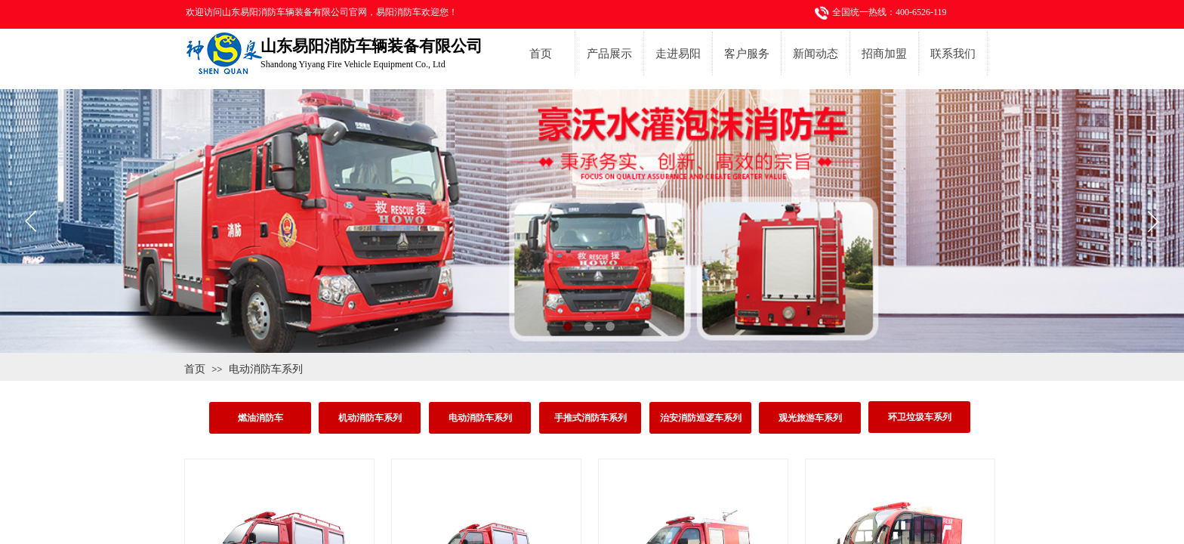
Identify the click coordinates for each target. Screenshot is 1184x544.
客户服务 (746, 54)
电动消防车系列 (266, 369)
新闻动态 (815, 54)
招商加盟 (884, 54)
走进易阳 (678, 54)
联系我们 (953, 54)
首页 (540, 54)
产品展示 (609, 54)
